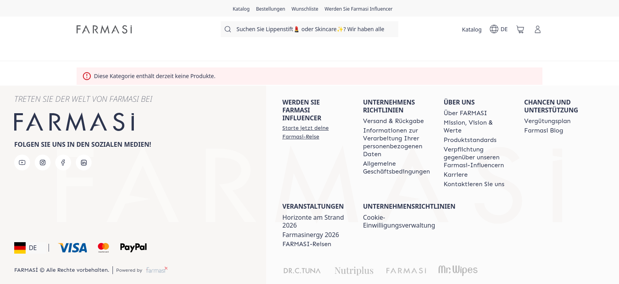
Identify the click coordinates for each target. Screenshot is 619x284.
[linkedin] (84, 162)
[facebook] (63, 162)
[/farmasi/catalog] (241, 8)
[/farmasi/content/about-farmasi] (466, 113)
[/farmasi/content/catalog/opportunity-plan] (547, 121)
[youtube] (22, 162)
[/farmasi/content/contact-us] (474, 184)
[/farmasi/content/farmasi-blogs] (543, 131)
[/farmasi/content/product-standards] (470, 140)
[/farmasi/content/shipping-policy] (393, 121)
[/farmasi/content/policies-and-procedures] (396, 142)
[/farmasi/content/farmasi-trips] (306, 244)
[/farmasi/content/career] (456, 175)
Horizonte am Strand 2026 (313, 221)
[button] (30, 248)
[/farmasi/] (104, 29)
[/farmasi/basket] (520, 29)
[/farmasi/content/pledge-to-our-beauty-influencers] (477, 157)
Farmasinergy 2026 (310, 235)
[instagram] (43, 162)
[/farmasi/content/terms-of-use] (396, 168)
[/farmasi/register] (270, 8)
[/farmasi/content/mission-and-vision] (477, 127)
